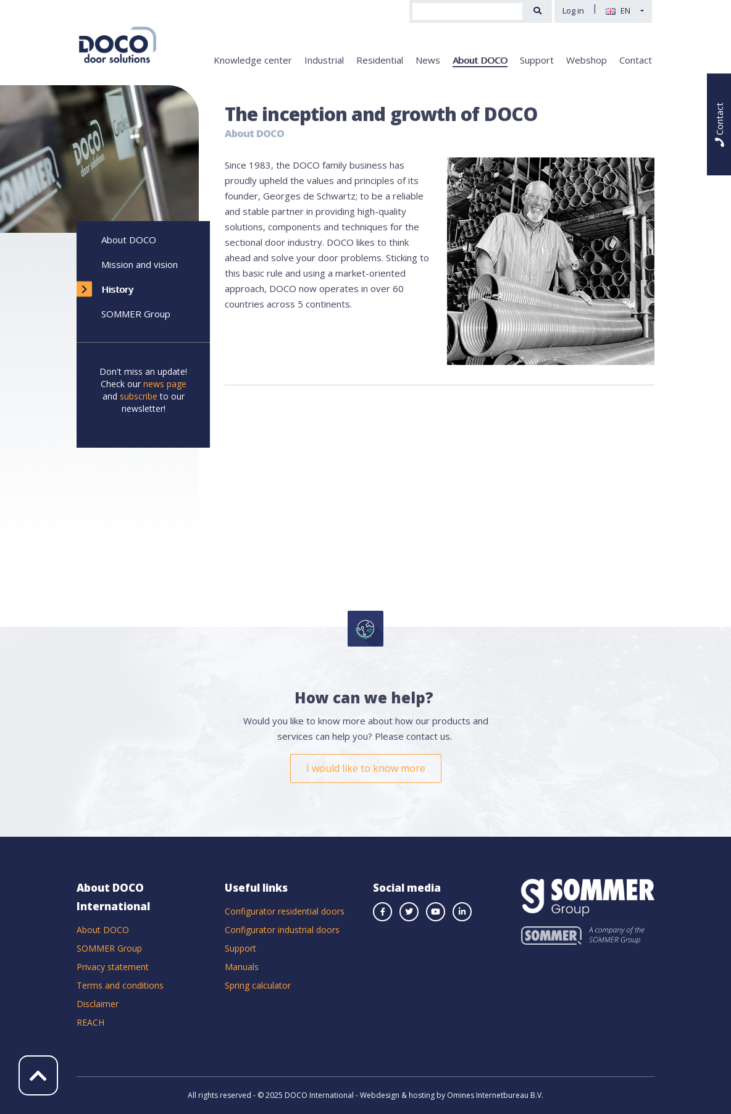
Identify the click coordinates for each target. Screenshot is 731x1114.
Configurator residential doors (285, 911)
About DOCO (480, 60)
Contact (635, 60)
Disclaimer (98, 1004)
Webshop (586, 60)
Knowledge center (253, 60)
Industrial (324, 60)
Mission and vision (139, 264)
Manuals (242, 967)
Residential (379, 60)
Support (537, 60)
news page (164, 384)
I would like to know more (365, 768)
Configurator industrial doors (282, 930)
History (117, 289)
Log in (573, 10)
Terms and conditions (120, 985)
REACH (90, 1022)
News (428, 60)
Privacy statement (113, 967)
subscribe (138, 396)
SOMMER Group (135, 314)
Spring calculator (258, 985)
